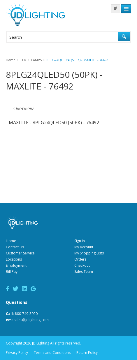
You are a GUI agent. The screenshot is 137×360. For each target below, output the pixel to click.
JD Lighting (35, 14)
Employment (16, 265)
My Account (83, 246)
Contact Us (15, 246)
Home (11, 240)
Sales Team (83, 271)
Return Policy (87, 352)
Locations (14, 259)
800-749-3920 (26, 313)
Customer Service (20, 253)
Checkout (82, 265)
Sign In (79, 240)
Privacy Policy (17, 352)
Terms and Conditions (52, 352)
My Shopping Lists (89, 253)
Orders (80, 259)
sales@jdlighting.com (31, 319)
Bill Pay (11, 271)
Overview (23, 108)
